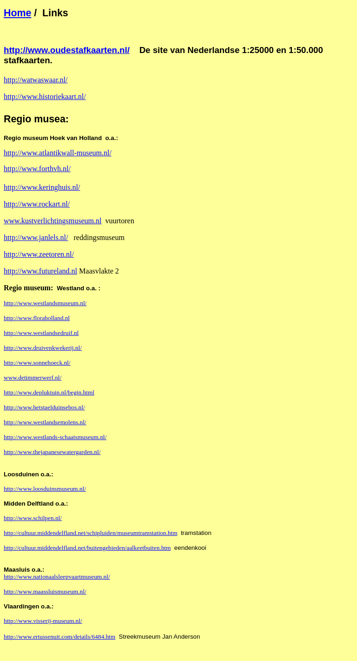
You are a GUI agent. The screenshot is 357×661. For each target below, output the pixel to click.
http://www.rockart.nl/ (37, 204)
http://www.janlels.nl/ (36, 237)
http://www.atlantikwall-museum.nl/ (58, 153)
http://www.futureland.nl (40, 271)
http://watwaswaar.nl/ (35, 80)
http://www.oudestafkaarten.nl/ (67, 50)
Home (17, 13)
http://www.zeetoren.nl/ (39, 254)
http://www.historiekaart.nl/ (45, 96)
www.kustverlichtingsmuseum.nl (53, 221)
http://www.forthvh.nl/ (37, 169)
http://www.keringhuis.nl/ (42, 187)
